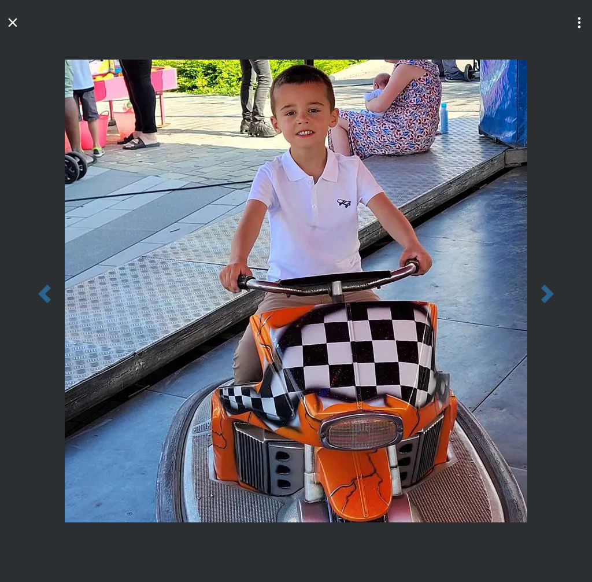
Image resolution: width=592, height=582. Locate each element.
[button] (579, 23)
